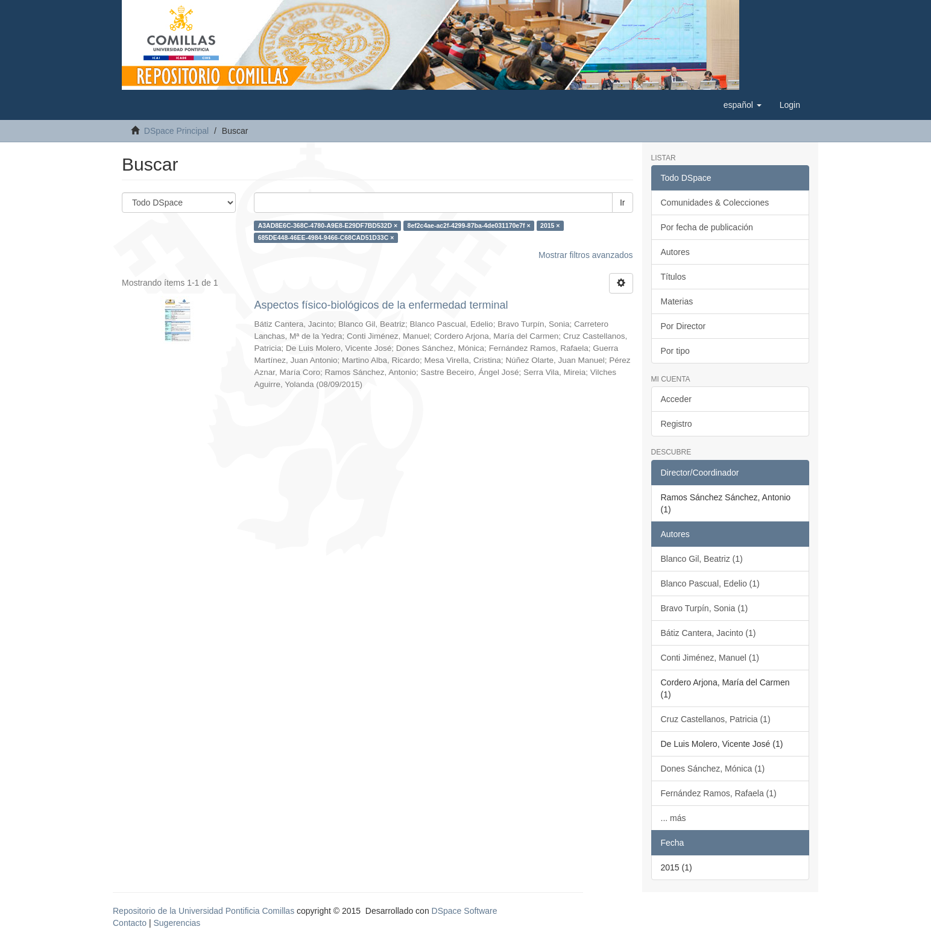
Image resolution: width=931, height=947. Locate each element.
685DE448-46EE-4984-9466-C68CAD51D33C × (326, 237)
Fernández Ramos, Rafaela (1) (719, 793)
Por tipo (675, 351)
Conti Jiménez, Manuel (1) (710, 657)
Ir (622, 202)
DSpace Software (464, 911)
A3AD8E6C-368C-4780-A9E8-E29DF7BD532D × (327, 225)
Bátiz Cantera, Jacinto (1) (708, 633)
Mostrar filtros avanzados (585, 255)
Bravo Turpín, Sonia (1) (704, 608)
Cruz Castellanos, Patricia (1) (716, 719)
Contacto (130, 923)
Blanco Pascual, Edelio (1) (710, 583)
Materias (677, 301)
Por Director (683, 326)
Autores (675, 252)
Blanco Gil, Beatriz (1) (702, 559)
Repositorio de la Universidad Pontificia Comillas (203, 911)
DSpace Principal (176, 131)
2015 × (550, 225)
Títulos (673, 277)
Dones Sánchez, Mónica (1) (713, 768)
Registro (676, 424)
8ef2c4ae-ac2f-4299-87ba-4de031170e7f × (469, 225)
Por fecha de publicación (707, 227)
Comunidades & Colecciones (715, 202)
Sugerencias (176, 923)
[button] (743, 105)
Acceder (676, 399)
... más (673, 818)
